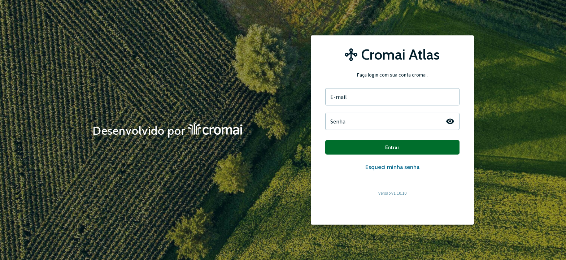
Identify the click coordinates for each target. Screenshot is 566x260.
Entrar (392, 147)
